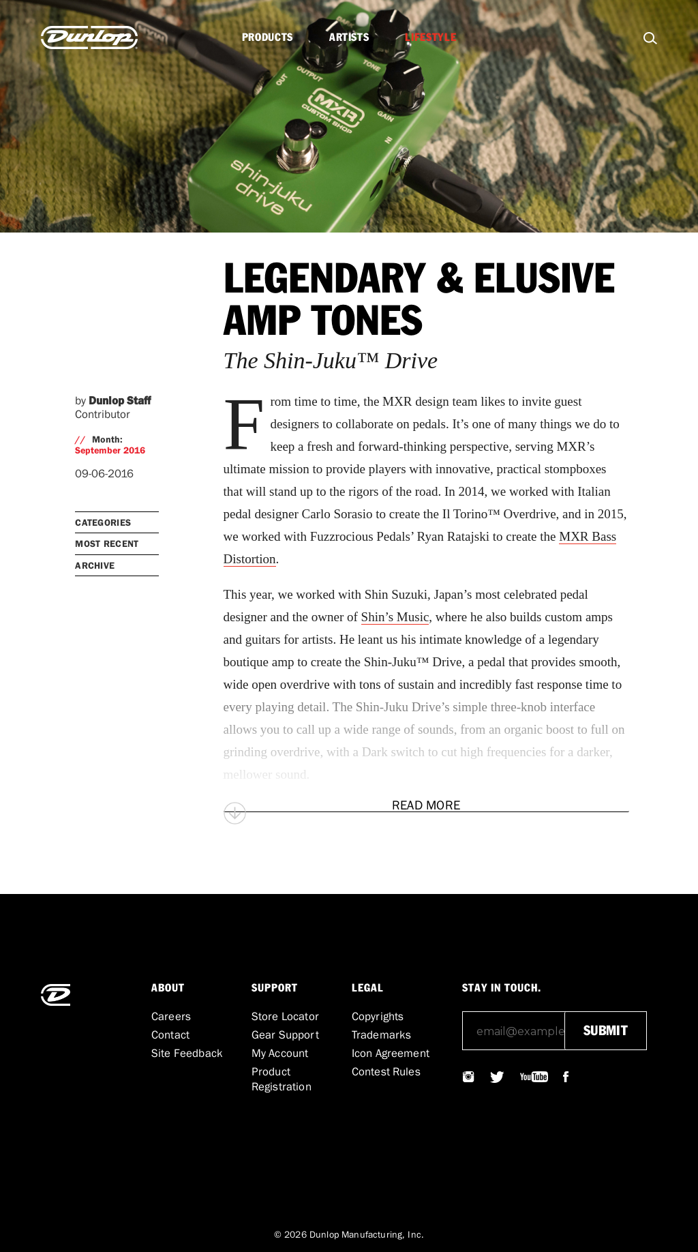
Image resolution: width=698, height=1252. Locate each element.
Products (267, 37)
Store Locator (285, 1016)
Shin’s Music (395, 617)
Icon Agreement (390, 1053)
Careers (171, 1016)
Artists (349, 37)
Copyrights (378, 1016)
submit (605, 1031)
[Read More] (426, 805)
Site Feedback (187, 1053)
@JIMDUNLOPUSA (469, 1077)
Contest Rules (386, 1071)
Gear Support (285, 1034)
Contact (170, 1034)
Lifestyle (430, 37)
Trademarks (382, 1034)
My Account (280, 1053)
